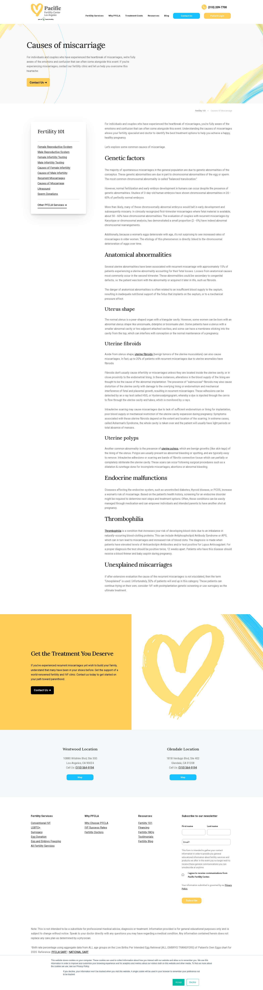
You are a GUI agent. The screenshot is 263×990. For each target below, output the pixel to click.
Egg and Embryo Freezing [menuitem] (46, 841)
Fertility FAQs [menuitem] (146, 832)
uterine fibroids (144, 354)
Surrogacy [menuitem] (37, 832)
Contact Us (186, 16)
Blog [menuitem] (166, 15)
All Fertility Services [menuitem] (43, 845)
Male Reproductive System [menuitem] (53, 152)
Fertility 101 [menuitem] (200, 111)
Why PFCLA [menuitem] (114, 15)
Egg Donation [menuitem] (38, 836)
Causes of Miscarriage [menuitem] (51, 183)
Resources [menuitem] (153, 15)
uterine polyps (170, 448)
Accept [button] (178, 982)
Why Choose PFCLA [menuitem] (96, 823)
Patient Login (217, 16)
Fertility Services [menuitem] (94, 15)
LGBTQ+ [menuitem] (35, 827)
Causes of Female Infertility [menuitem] (54, 167)
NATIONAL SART (79, 952)
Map (80, 777)
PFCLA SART (59, 952)
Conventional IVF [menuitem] (41, 823)
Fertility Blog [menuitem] (145, 841)
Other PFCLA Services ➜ (52, 205)
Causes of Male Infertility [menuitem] (52, 173)
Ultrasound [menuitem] (44, 188)
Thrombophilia (113, 530)
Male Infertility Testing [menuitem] (51, 162)
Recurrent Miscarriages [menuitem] (51, 178)
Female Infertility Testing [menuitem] (52, 157)
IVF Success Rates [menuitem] (96, 827)
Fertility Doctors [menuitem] (94, 832)
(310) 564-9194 (84, 767)
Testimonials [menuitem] (145, 836)
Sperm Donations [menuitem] (48, 194)
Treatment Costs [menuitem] (134, 15)
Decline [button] (192, 982)
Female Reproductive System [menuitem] (55, 146)
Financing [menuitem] (143, 827)
